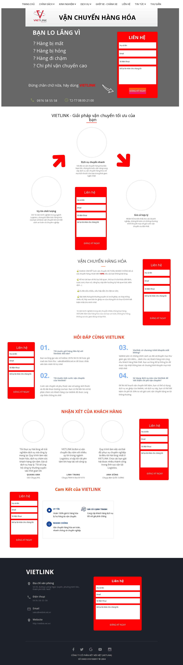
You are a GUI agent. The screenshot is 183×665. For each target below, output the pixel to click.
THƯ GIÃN (155, 4)
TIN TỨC (141, 4)
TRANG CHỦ (28, 4)
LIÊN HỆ (126, 4)
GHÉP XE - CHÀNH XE (106, 4)
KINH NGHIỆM (68, 4)
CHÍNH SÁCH (48, 4)
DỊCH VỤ (86, 4)
